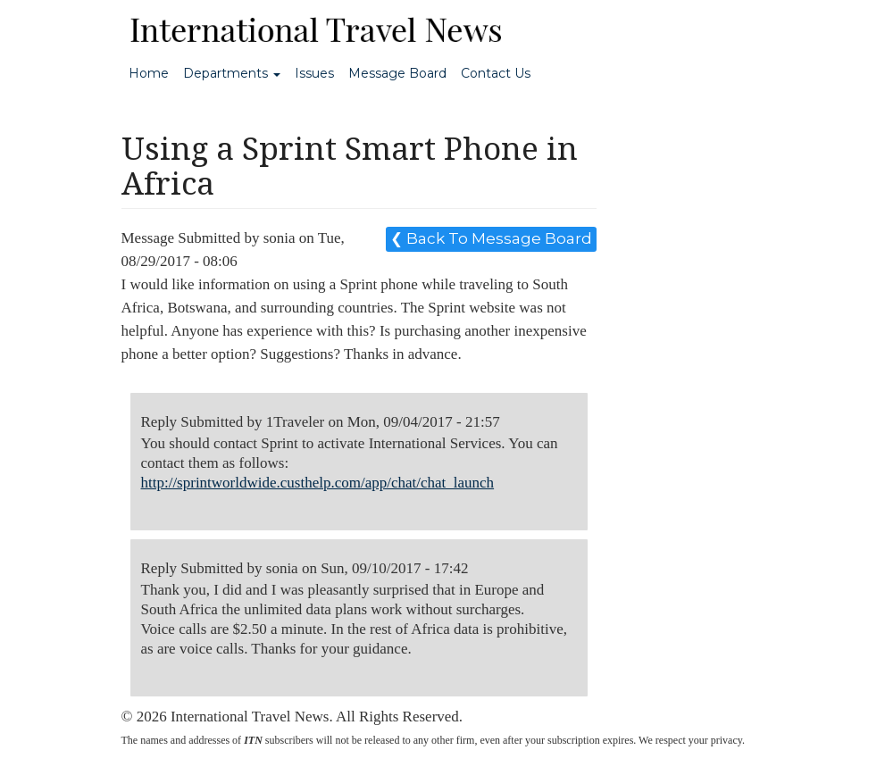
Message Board (397, 73)
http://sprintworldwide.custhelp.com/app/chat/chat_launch (318, 482)
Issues (314, 73)
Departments (231, 73)
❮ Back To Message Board (491, 238)
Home (149, 73)
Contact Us (495, 73)
